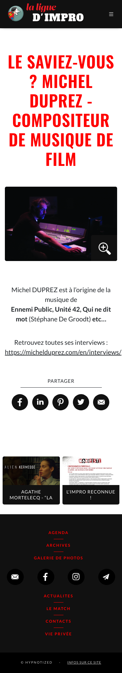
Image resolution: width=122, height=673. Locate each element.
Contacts (59, 621)
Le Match (59, 608)
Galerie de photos (58, 557)
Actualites (59, 595)
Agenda (58, 532)
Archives (59, 545)
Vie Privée (58, 633)
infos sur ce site (84, 663)
